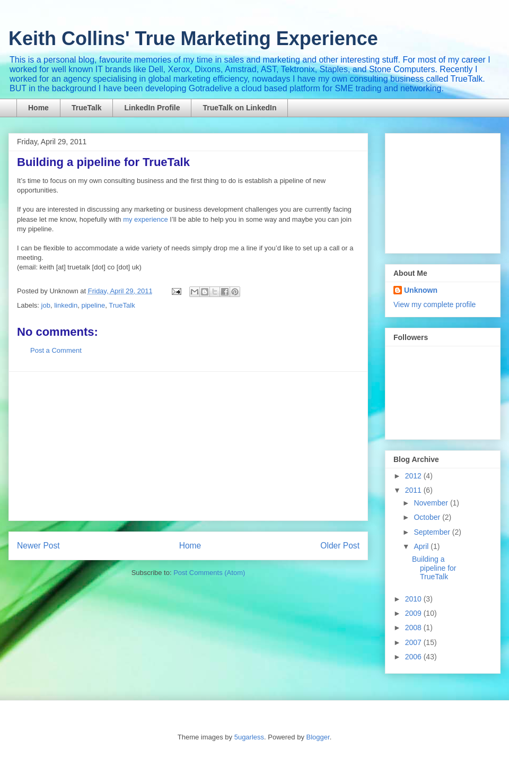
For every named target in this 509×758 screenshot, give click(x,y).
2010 (414, 599)
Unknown (420, 290)
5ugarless (249, 737)
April (422, 546)
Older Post (339, 545)
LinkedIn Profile (152, 107)
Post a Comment (56, 350)
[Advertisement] (188, 446)
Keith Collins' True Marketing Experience (193, 38)
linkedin (65, 305)
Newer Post (38, 545)
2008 (414, 627)
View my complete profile (434, 304)
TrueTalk (87, 107)
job (45, 305)
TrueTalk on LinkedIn (239, 107)
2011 (414, 490)
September (433, 532)
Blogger (318, 737)
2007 (414, 642)
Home (38, 107)
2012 (414, 476)
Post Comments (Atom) (209, 573)
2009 (414, 613)
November (432, 503)
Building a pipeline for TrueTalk (434, 568)
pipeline (93, 305)
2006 (414, 656)
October (428, 517)
